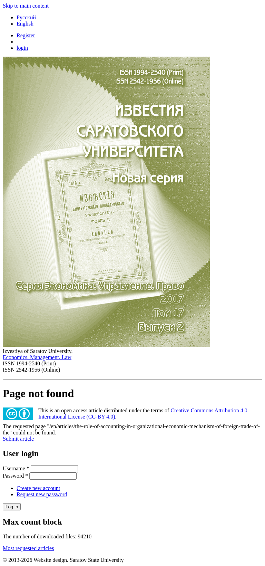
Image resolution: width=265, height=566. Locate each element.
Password (15, 476)
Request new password (42, 494)
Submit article (18, 439)
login (22, 48)
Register (26, 35)
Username (16, 468)
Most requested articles (28, 548)
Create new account (38, 488)
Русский (26, 17)
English (25, 24)
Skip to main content (26, 6)
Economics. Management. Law (37, 357)
